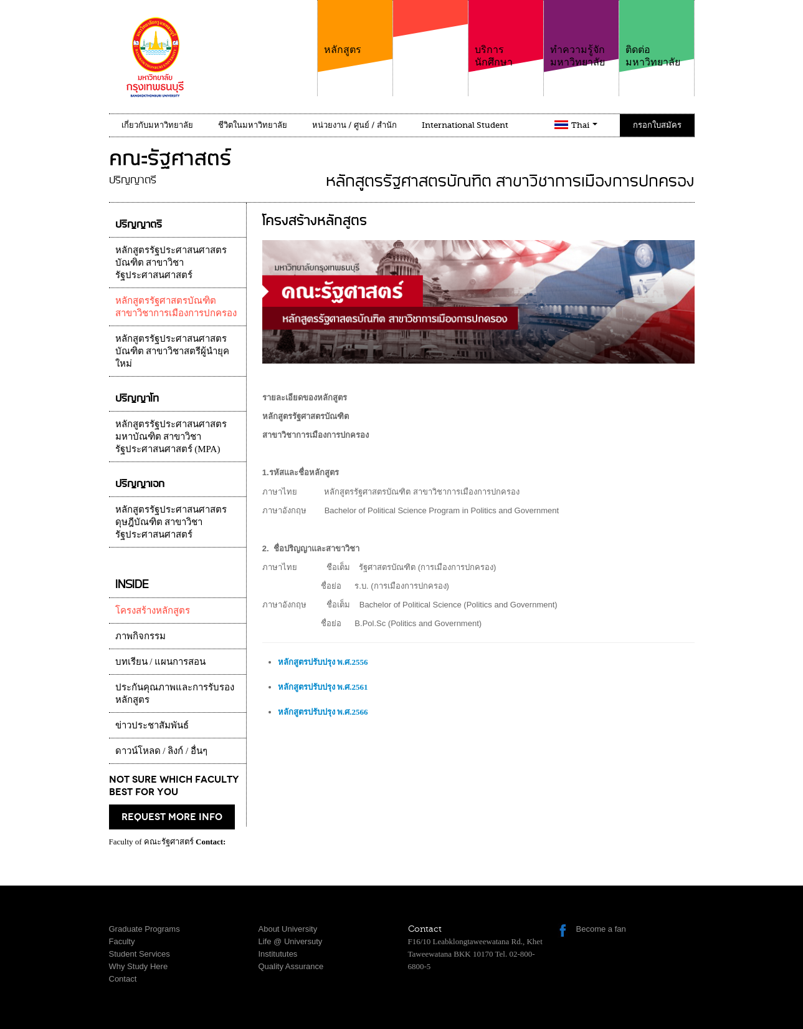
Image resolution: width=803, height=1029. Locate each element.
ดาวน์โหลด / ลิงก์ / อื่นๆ (161, 751)
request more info (171, 817)
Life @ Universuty (291, 941)
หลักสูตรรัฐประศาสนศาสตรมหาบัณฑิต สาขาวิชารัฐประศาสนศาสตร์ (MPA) (171, 436)
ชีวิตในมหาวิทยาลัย (252, 125)
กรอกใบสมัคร (657, 125)
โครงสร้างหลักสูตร (152, 611)
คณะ (430, 43)
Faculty (122, 941)
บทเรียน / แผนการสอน (160, 662)
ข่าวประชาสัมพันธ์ (152, 725)
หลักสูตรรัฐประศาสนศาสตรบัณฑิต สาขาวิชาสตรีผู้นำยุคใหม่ (172, 351)
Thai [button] (584, 125)
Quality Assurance (291, 966)
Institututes (278, 954)
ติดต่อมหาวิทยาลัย (656, 34)
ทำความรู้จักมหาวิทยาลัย (581, 34)
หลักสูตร (355, 28)
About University (288, 929)
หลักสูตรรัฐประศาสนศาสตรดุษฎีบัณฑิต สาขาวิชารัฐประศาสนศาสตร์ (171, 522)
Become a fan (601, 929)
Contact (123, 978)
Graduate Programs (144, 929)
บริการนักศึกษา (505, 34)
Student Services (139, 954)
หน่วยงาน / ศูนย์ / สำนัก (354, 125)
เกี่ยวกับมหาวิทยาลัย (157, 125)
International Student (465, 125)
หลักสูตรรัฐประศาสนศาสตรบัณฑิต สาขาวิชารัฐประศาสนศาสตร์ (171, 262)
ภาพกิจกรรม (140, 636)
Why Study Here (138, 966)
